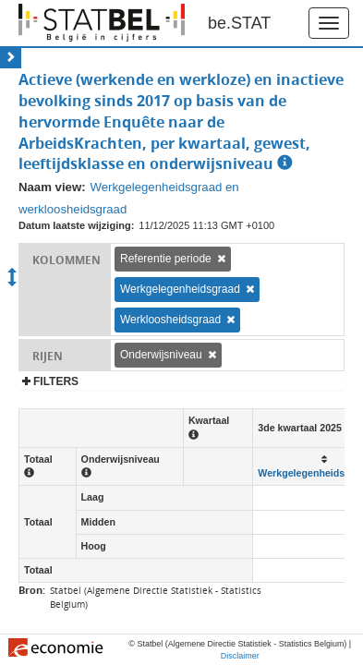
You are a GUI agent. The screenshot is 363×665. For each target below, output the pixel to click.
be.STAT (239, 23)
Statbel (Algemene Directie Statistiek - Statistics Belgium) (155, 597)
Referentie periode (166, 258)
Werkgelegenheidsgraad (180, 289)
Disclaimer (240, 655)
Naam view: (52, 187)
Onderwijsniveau (161, 354)
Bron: (31, 590)
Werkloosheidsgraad (170, 319)
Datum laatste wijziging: (76, 225)
